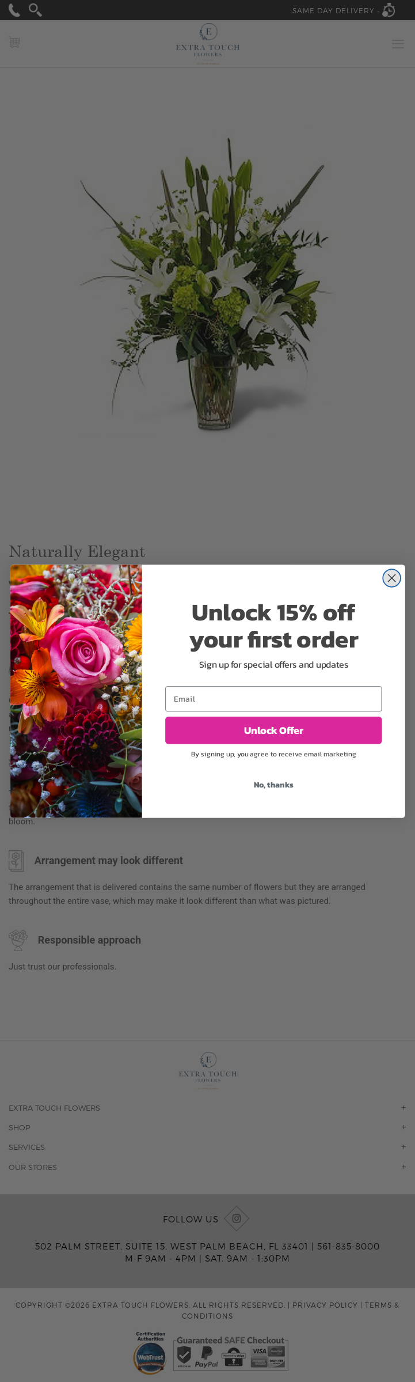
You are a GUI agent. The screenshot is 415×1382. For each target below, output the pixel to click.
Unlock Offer (273, 729)
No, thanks (273, 784)
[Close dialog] (391, 578)
